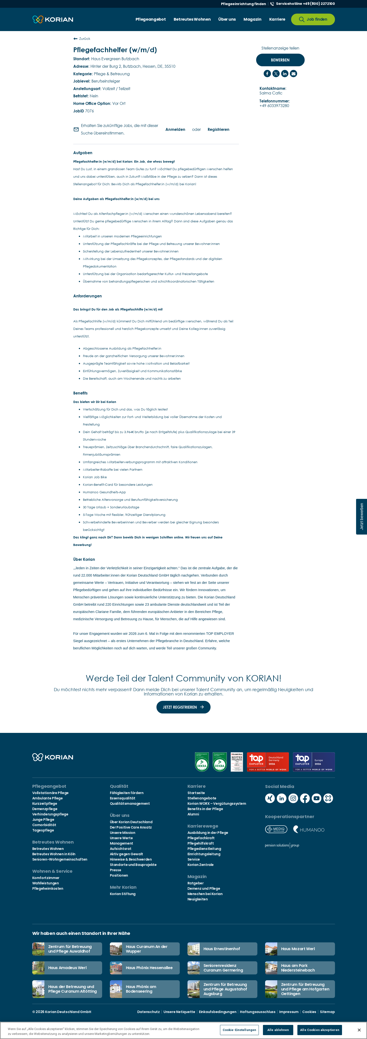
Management (121, 843)
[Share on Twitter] (276, 73)
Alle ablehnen (278, 1030)
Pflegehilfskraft (201, 843)
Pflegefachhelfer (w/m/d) (115, 49)
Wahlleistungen (45, 883)
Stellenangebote (202, 798)
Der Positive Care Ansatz (131, 827)
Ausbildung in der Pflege (208, 832)
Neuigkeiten (198, 899)
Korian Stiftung (123, 893)
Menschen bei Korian (205, 893)
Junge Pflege (43, 819)
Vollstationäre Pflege (50, 792)
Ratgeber (196, 883)
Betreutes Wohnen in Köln (53, 854)
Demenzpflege (44, 808)
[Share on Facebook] (267, 73)
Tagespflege (43, 830)
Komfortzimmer (45, 877)
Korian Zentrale (201, 864)
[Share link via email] (293, 73)
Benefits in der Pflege (205, 808)
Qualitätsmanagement (130, 803)
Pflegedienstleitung (204, 848)
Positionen (119, 875)
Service (194, 859)
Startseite (196, 792)
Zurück (81, 38)
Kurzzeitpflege (44, 803)
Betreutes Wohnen (48, 848)
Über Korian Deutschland (131, 822)
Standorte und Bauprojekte (133, 864)
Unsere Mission (122, 832)
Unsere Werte (121, 838)
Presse (115, 870)
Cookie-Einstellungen (239, 1030)
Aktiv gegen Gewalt (126, 854)
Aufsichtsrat (120, 848)
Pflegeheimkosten (47, 888)
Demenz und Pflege (204, 888)
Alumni (193, 814)
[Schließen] (359, 1030)
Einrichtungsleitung (204, 854)
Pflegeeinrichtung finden (243, 4)
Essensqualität (122, 798)
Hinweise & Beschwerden (131, 859)
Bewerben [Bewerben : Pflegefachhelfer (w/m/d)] (280, 60)
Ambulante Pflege (47, 798)
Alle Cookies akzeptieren (319, 1030)
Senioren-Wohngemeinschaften (59, 859)
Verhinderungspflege (50, 814)
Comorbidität (44, 824)
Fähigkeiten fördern (127, 792)
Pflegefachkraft (201, 838)
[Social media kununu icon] (328, 798)
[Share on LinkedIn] (284, 73)
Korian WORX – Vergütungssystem (217, 803)
